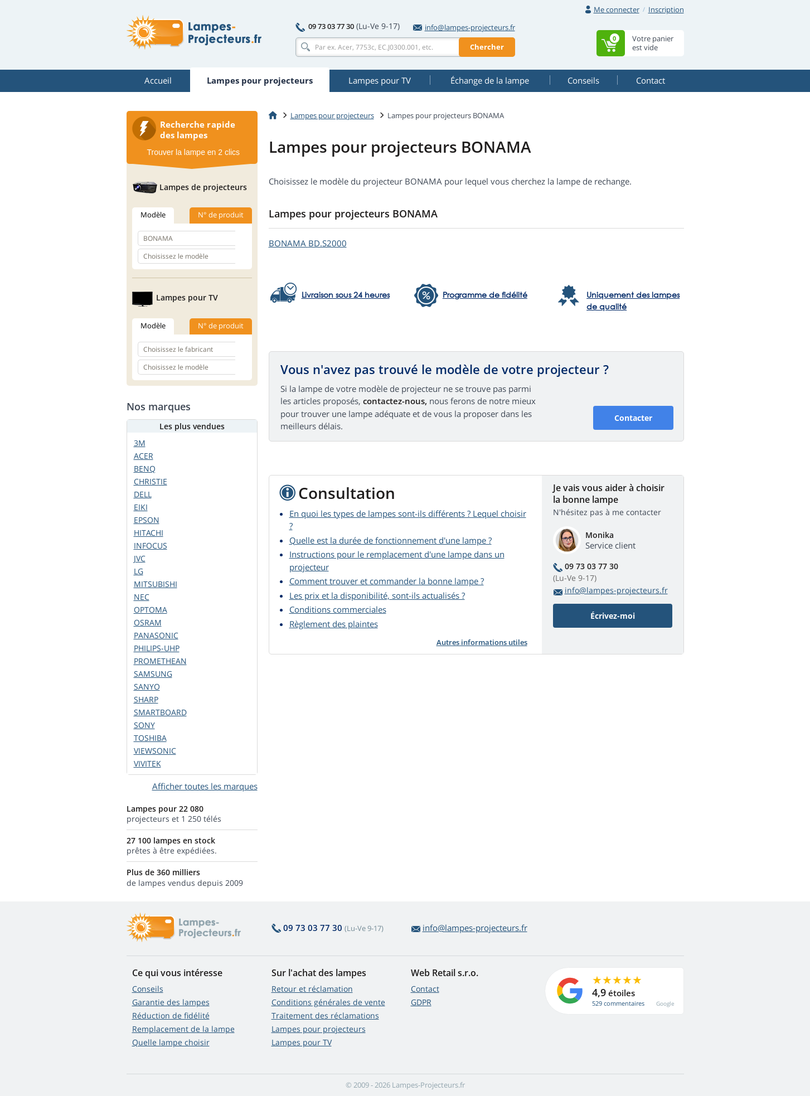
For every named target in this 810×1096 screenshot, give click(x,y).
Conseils (147, 988)
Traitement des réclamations (325, 1015)
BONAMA (308, 243)
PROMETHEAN (160, 661)
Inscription (666, 9)
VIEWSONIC (155, 750)
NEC (141, 596)
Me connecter (616, 9)
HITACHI (148, 532)
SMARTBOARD (160, 712)
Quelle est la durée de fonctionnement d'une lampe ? (390, 540)
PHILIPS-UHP (157, 648)
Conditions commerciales (337, 609)
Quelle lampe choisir (171, 1042)
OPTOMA (150, 609)
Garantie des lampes (171, 1002)
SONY (144, 725)
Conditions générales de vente (328, 1002)
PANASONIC (156, 635)
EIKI (141, 507)
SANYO (147, 686)
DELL (143, 494)
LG (138, 571)
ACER (143, 455)
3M (139, 443)
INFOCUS (150, 545)
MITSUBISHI (155, 584)
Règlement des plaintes (333, 623)
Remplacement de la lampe (183, 1029)
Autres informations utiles (481, 642)
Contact (425, 988)
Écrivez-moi (612, 615)
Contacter (633, 418)
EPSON (146, 520)
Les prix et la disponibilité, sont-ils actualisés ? (377, 595)
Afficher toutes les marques (205, 786)
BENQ (145, 468)
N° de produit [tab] (221, 215)
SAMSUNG (153, 673)
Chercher (487, 47)
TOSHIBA (150, 738)
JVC (139, 558)
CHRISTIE (150, 481)
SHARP (146, 699)
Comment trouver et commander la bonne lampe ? (386, 580)
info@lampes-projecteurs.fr (464, 27)
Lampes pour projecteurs (332, 115)
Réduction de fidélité (171, 1015)
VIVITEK (147, 763)
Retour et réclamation (312, 988)
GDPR (421, 1002)
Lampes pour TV (301, 1042)
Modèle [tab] (153, 215)
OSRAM (148, 622)
